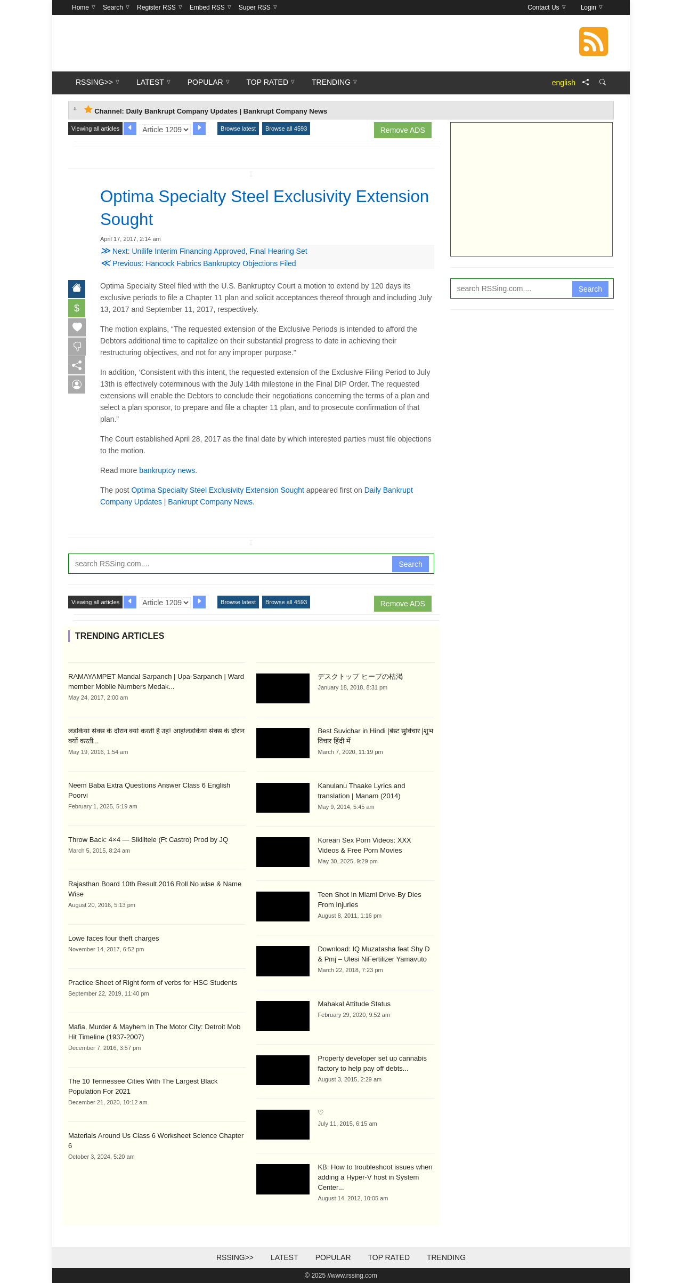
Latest (284, 1257)
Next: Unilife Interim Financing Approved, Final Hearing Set (203, 250)
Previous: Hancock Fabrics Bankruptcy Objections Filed (198, 263)
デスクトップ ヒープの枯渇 (360, 676)
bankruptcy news (167, 470)
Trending (446, 1257)
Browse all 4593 (286, 128)
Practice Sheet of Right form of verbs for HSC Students (152, 982)
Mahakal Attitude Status (354, 1003)
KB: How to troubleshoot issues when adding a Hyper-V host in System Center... (375, 1177)
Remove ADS (402, 130)
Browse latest (238, 128)
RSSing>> (235, 1257)
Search (410, 563)
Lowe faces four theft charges (113, 938)
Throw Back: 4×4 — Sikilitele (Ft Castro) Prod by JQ (148, 839)
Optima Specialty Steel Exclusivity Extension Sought (217, 489)
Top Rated (389, 1257)
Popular (333, 1257)
